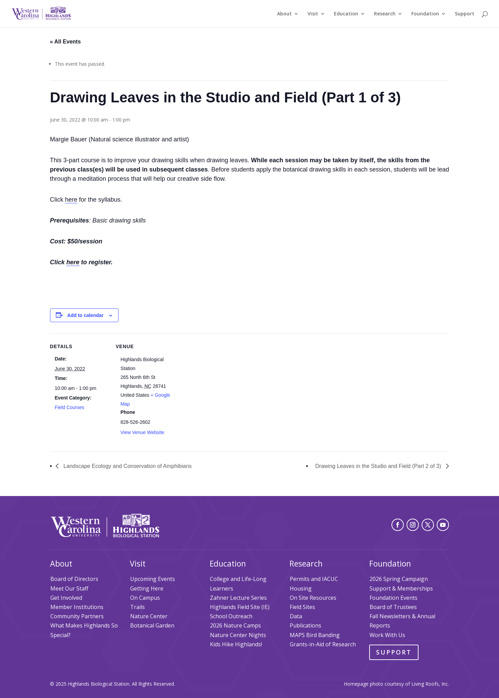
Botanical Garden (152, 625)
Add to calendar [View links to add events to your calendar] (85, 315)
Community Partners (77, 616)
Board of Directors (74, 579)
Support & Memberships (401, 588)
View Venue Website (142, 432)
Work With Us (387, 635)
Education (346, 14)
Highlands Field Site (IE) (240, 607)
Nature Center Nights (238, 635)
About (284, 14)
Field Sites (302, 607)
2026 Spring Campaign (399, 579)
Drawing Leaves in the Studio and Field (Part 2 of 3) (379, 466)
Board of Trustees (393, 607)
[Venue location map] (218, 380)
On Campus (145, 597)
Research (385, 14)
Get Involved (66, 597)
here (71, 199)
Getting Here (146, 588)
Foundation (425, 14)
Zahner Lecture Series (238, 597)
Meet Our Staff (69, 588)
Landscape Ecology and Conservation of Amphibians (127, 466)
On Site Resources (313, 597)
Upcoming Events (152, 579)
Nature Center (148, 616)
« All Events (65, 42)
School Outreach (231, 616)
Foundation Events (393, 597)
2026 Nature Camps (235, 625)
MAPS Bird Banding (315, 635)
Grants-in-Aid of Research (323, 644)
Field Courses (69, 407)
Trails (137, 607)
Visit (313, 14)
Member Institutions (76, 607)
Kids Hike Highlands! (236, 644)
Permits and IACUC (314, 579)
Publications (305, 625)
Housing (301, 588)
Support (464, 14)
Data (296, 616)
